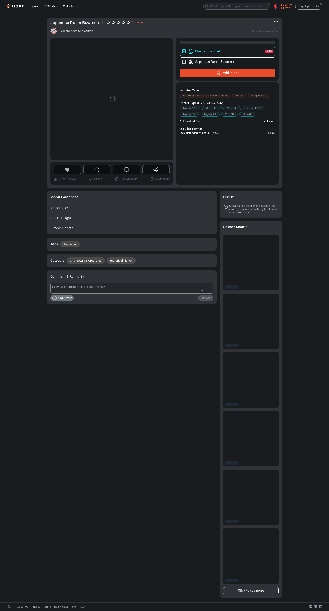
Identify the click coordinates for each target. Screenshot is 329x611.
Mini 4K (247, 114)
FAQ (82, 606)
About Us (22, 606)
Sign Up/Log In (309, 6)
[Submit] (206, 6)
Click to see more (251, 591)
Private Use (244, 212)
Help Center (61, 606)
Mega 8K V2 (253, 108)
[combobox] (176, 6)
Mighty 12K (190, 108)
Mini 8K (229, 114)
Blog (74, 606)
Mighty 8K (189, 114)
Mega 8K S (212, 108)
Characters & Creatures (86, 260)
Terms (47, 606)
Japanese (70, 244)
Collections (70, 7)
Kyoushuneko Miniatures (76, 31)
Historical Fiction (121, 260)
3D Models (51, 7)
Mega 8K (232, 108)
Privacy (35, 606)
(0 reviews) (138, 22)
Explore (34, 7)
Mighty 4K (210, 114)
